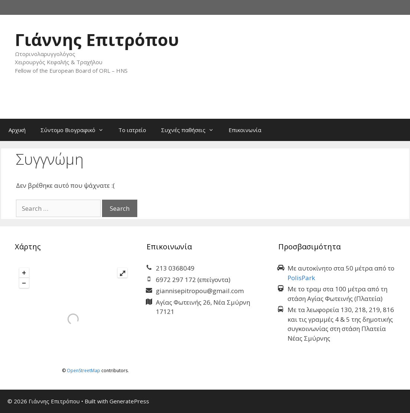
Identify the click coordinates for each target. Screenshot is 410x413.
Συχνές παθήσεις (191, 130)
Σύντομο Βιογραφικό (75, 130)
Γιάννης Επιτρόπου (97, 39)
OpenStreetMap (83, 370)
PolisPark (301, 277)
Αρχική (17, 130)
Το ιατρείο (132, 130)
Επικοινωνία (245, 130)
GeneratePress (129, 401)
